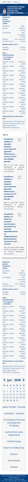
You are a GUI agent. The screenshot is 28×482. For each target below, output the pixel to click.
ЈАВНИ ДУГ (13, 13)
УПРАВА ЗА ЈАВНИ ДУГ (6, 13)
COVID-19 (16, 2)
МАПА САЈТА (6, 2)
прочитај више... (9, 171)
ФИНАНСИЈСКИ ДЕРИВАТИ (20, 13)
